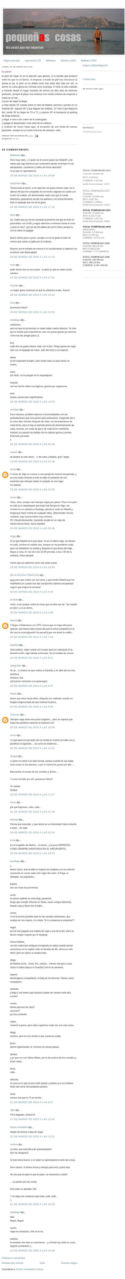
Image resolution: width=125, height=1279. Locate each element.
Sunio (13, 469)
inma (12, 840)
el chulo (14, 599)
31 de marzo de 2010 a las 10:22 (32, 1136)
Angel (13, 536)
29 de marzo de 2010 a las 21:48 (32, 461)
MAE (12, 215)
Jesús (13, 735)
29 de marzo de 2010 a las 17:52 (32, 277)
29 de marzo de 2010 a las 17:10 (32, 207)
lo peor (7, 71)
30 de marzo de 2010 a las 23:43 (32, 853)
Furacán (14, 285)
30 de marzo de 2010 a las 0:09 (31, 612)
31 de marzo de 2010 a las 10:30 (32, 1204)
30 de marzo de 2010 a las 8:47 (31, 686)
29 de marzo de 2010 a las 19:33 (32, 312)
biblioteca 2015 (68, 60)
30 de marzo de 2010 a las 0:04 (31, 592)
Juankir (13, 452)
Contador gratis (89, 79)
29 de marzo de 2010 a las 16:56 (32, 175)
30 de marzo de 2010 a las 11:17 (32, 794)
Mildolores (15, 155)
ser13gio (14, 409)
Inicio (42, 1263)
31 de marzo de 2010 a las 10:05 (32, 1119)
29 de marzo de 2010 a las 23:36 (32, 528)
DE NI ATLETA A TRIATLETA (24, 575)
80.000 (16, 139)
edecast (14, 819)
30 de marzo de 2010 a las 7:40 (31, 637)
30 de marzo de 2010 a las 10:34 (32, 748)
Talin (12, 1110)
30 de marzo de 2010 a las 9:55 (31, 706)
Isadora (14, 1144)
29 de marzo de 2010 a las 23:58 (32, 567)
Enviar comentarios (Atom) (29, 1269)
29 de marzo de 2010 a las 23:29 (32, 489)
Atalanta (14, 645)
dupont (13, 620)
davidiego (15, 320)
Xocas (13, 497)
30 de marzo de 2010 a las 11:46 (32, 812)
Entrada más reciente (12, 1263)
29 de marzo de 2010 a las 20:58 (32, 444)
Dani (12, 303)
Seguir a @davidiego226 (95, 65)
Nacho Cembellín (19, 1127)
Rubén (13, 693)
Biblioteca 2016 (88, 60)
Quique (13, 756)
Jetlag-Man (15, 665)
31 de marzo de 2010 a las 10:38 (32, 1250)
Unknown (14, 714)
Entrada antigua (69, 1263)
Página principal (11, 60)
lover (12, 265)
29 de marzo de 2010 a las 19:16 (32, 295)
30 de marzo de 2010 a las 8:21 (31, 658)
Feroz (13, 802)
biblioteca (51, 60)
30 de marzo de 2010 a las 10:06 (32, 727)
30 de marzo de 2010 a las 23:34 (32, 832)
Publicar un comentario (13, 1258)
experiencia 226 (33, 60)
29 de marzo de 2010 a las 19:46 (32, 401)
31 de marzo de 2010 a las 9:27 (31, 1102)
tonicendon (15, 183)
